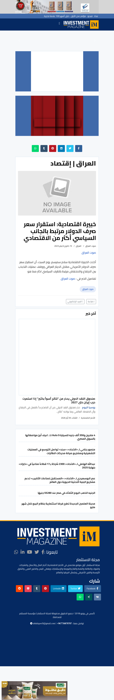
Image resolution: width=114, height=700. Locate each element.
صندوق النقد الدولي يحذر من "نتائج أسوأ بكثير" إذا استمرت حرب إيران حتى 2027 (58, 400)
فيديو (90, 16)
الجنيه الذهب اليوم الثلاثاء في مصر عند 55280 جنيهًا (66, 492)
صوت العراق (87, 289)
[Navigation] (59, 24)
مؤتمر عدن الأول (78, 16)
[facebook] (42, 552)
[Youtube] (29, 552)
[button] (19, 40)
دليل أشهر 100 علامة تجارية (56, 16)
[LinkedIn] (23, 552)
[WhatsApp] (16, 552)
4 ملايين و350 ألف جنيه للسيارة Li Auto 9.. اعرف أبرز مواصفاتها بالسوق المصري (60, 437)
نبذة (96, 16)
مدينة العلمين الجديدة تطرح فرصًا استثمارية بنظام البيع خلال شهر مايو (58, 505)
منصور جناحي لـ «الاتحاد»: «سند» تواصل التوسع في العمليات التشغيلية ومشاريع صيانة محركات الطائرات (61, 451)
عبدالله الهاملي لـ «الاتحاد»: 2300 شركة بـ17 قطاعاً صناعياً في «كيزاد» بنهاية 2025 (57, 465)
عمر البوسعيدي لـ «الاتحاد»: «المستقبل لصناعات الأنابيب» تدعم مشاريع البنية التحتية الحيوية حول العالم (60, 480)
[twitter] (37, 552)
